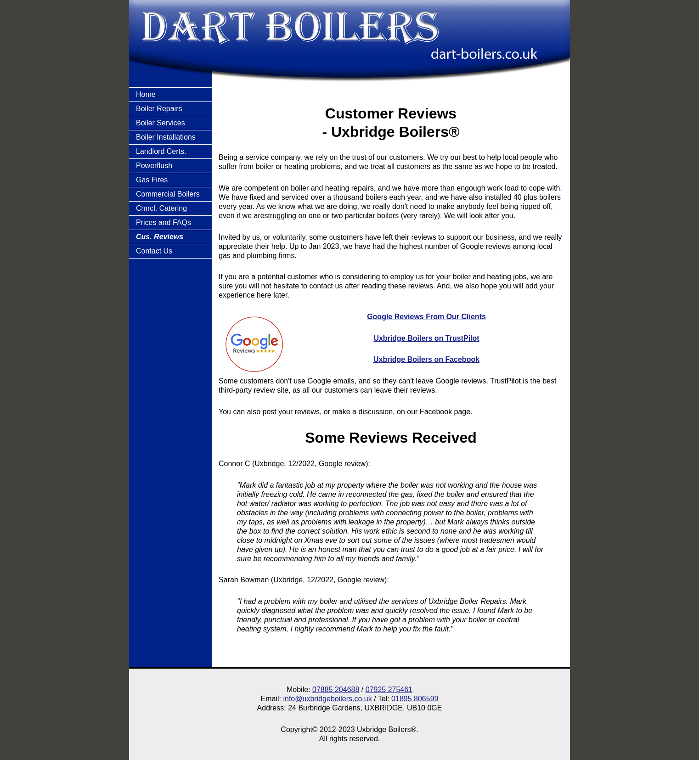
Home (146, 94)
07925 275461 (389, 689)
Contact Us (154, 251)
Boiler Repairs (159, 109)
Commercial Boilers (168, 194)
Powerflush (154, 165)
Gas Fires (152, 180)
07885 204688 (335, 689)
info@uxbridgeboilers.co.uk (327, 699)
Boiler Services (160, 123)
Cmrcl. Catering (161, 208)
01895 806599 (414, 699)
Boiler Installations (166, 137)
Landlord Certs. (161, 151)
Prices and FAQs (163, 222)
